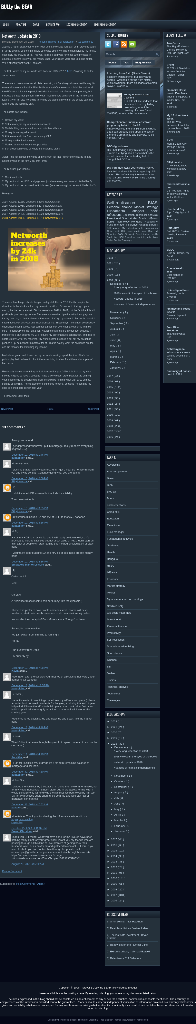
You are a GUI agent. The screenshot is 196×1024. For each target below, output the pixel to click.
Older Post (93, 409)
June (113, 340)
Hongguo (137, 221)
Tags (126, 62)
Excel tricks (143, 234)
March (114, 356)
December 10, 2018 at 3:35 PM (29, 508)
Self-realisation (66, 41)
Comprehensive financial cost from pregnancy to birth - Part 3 (129, 124)
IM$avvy (153, 218)
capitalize (16, 822)
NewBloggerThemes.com (135, 1019)
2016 (110, 381)
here (69, 71)
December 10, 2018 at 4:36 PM (29, 561)
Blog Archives (143, 62)
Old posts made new (134, 231)
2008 (110, 425)
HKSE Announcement (105, 24)
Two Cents (173, 43)
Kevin (15, 670)
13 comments (85, 41)
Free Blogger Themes (111, 1019)
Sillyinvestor (19, 481)
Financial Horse (176, 90)
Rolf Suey (173, 227)
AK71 (170, 140)
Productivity (151, 221)
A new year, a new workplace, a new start (177, 169)
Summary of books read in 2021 (178, 373)
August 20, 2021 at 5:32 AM (27, 864)
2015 (110, 387)
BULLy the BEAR (16, 7)
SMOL (170, 249)
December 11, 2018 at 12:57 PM (30, 685)
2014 (110, 392)
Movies (117, 228)
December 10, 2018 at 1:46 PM (29, 454)
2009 (110, 420)
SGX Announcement (77, 24)
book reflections (116, 505)
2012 (110, 403)
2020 (110, 268)
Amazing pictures (148, 224)
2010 (110, 414)
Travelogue (127, 240)
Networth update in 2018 (21, 36)
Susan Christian (21, 831)
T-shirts (118, 240)
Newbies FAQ (116, 234)
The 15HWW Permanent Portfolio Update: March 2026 (178, 125)
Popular (112, 62)
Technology (123, 221)
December (116, 283)
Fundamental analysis (129, 211)
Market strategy (146, 207)
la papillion (18, 457)
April (113, 351)
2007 (110, 431)
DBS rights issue (117, 146)
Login (6, 24)
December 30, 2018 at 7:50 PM (29, 771)
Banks (111, 221)
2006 (110, 436)
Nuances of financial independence (134, 304)
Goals (36, 24)
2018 (110, 280)
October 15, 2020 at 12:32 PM (29, 828)
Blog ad (153, 231)
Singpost (130, 234)
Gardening (112, 237)
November (116, 312)
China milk (114, 231)
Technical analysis (147, 214)
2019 (110, 274)
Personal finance (47, 41)
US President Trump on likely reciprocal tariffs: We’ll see (178, 194)
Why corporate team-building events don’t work (178, 355)
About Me (21, 24)
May (113, 345)
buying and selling (22, 819)
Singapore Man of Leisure (28, 564)
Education (129, 214)
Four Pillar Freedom (173, 329)
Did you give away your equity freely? (131, 167)
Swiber (110, 240)
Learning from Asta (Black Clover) (128, 73)
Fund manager (116, 224)
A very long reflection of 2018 (131, 287)
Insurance (132, 224)
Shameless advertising (136, 237)
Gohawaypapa (176, 349)
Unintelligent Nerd (178, 290)
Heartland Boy (176, 209)
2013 (110, 398)
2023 (110, 257)
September (117, 323)
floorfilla (17, 757)
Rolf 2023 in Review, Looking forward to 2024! (178, 234)
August (114, 328)
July (113, 334)
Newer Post (7, 409)
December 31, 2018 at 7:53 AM (29, 804)
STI (109, 228)
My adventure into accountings (140, 228)
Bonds (143, 218)
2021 (110, 263)
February (116, 362)
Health (154, 234)
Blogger (132, 987)
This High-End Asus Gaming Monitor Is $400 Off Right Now (178, 49)
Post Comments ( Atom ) (30, 883)
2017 (110, 375)
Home (50, 409)
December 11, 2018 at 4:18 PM (29, 727)
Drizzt (170, 64)
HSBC (121, 237)
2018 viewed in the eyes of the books (135, 293)
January (115, 367)
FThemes (63, 1019)
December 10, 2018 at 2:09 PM (29, 478)
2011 (110, 409)
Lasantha (93, 1019)
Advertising (152, 237)
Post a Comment (12, 871)
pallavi (15, 807)
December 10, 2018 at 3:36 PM (29, 522)
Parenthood (114, 218)
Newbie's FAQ (53, 24)
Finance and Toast (178, 308)
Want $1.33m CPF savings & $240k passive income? (177, 147)
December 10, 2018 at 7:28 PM (29, 667)
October (115, 317)
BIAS (153, 202)
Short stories (130, 218)
